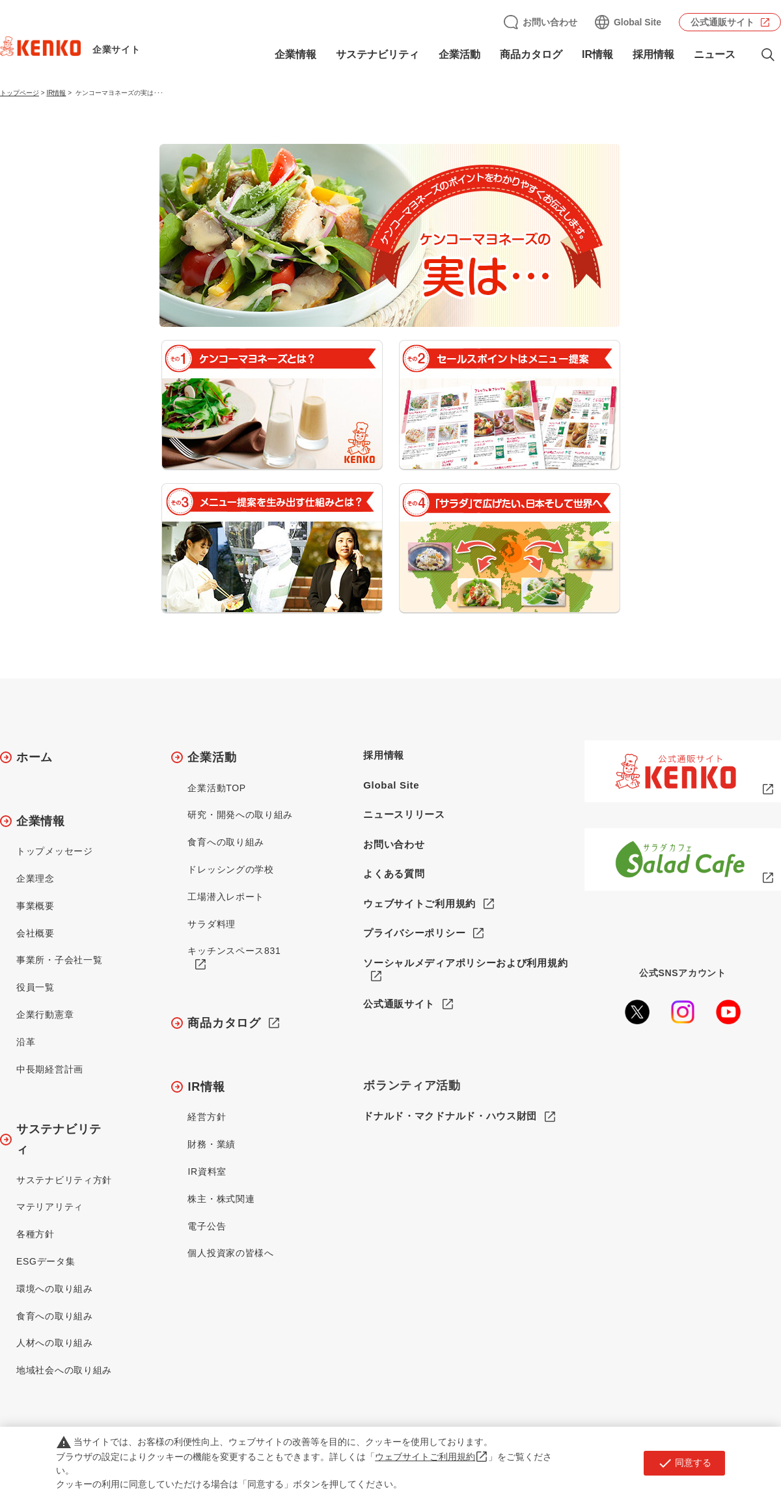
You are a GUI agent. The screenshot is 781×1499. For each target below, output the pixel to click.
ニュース (714, 54)
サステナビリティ (377, 54)
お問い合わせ (550, 22)
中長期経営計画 (49, 1069)
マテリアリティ (49, 1206)
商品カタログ (531, 54)
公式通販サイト (722, 22)
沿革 (25, 1042)
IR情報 (597, 54)
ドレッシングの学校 (230, 869)
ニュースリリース (404, 814)
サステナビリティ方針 (64, 1180)
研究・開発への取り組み (240, 814)
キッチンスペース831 (234, 951)
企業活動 (459, 54)
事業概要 (35, 906)
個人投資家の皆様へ (230, 1253)
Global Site (637, 22)
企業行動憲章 (45, 1014)
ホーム (34, 757)
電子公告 (206, 1226)
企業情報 (295, 54)
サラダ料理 (211, 924)
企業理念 (35, 878)
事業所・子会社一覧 (59, 960)
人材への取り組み (54, 1343)
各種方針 (35, 1234)
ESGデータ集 (45, 1261)
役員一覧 (35, 987)
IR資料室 (206, 1171)
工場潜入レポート (225, 896)
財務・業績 (211, 1144)
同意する (684, 1463)
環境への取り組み (54, 1288)
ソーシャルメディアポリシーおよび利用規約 (465, 962)
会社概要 (35, 933)
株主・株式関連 (220, 1199)
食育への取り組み (54, 1316)
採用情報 (653, 54)
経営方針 (206, 1117)
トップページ (19, 92)
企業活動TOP (216, 788)
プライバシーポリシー (414, 932)
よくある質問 (393, 873)
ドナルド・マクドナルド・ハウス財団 (450, 1116)
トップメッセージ (54, 851)
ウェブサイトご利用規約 (419, 903)
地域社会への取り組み (64, 1370)
